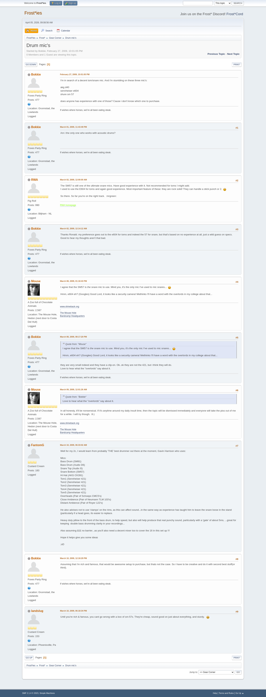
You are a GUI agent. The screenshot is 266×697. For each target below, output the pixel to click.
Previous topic (216, 54)
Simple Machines (47, 693)
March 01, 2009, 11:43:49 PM (73, 127)
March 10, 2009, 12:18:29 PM (73, 558)
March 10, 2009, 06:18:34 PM (73, 611)
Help (215, 693)
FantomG (37, 445)
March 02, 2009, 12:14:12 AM (73, 228)
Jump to (193, 672)
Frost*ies (33, 12)
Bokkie (36, 74)
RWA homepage (68, 205)
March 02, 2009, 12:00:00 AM (73, 180)
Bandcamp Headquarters (72, 316)
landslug (37, 610)
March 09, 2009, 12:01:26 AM (73, 389)
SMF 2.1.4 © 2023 (30, 693)
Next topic (233, 54)
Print (236, 64)
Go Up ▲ (240, 693)
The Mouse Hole (68, 313)
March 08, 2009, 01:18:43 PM (73, 281)
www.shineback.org (69, 306)
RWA (34, 179)
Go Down (31, 64)
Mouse (35, 281)
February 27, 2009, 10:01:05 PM (74, 74)
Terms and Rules (226, 693)
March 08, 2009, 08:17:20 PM (73, 337)
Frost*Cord (234, 14)
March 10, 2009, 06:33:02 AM (73, 445)
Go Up (29, 658)
